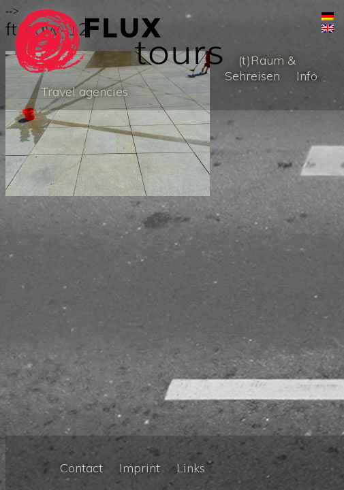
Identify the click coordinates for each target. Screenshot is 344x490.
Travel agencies (84, 91)
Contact (81, 468)
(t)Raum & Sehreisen (260, 68)
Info (306, 76)
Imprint (139, 468)
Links (190, 468)
